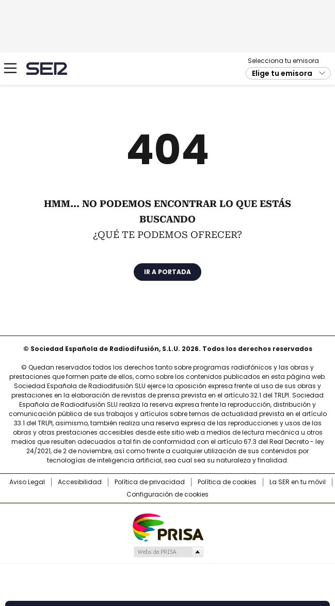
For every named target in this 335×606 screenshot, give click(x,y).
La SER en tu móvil (297, 482)
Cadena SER (46, 68)
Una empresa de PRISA (168, 526)
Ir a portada (167, 271)
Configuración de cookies (167, 494)
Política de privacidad (150, 482)
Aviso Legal (27, 482)
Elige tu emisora (282, 73)
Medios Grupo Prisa (168, 552)
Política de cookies (227, 482)
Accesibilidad (80, 482)
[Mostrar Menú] (10, 68)
